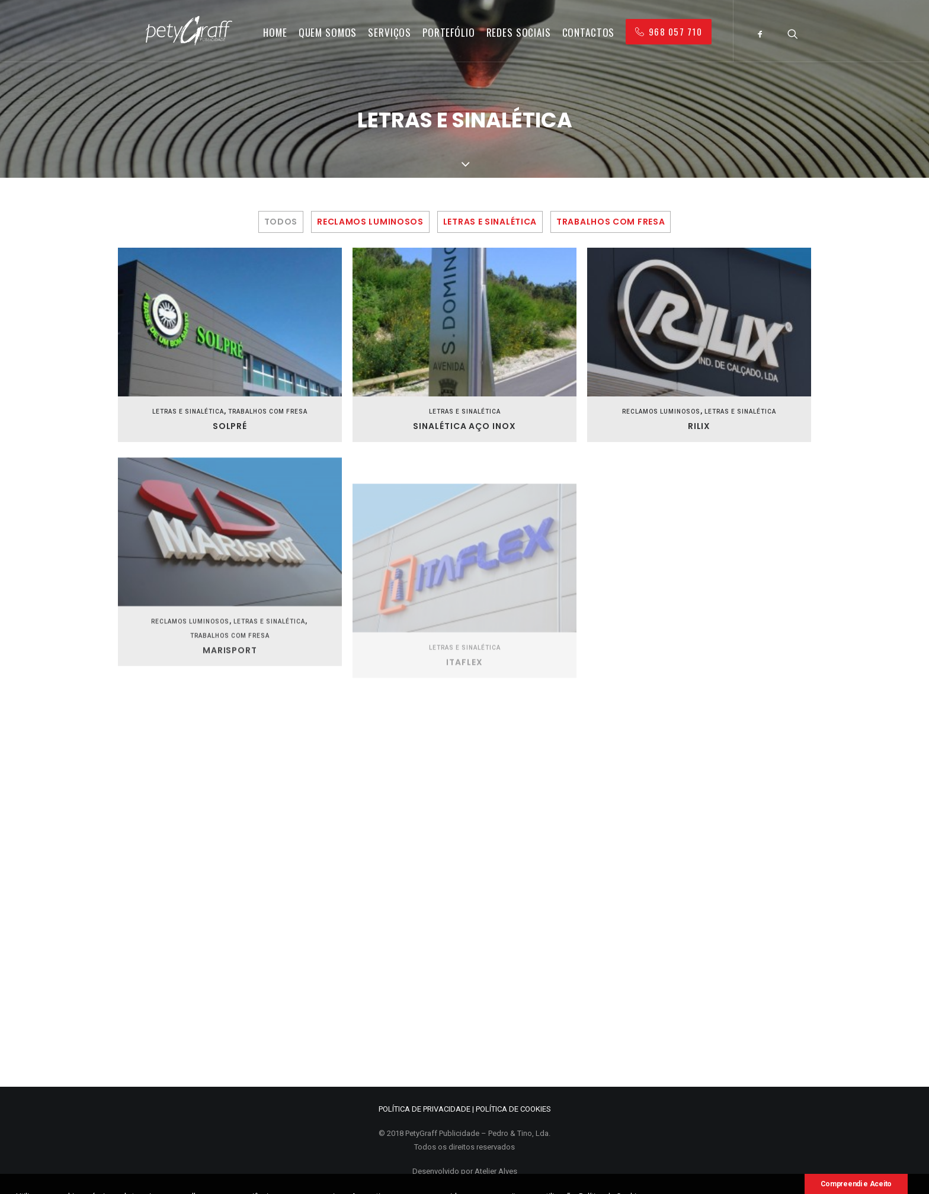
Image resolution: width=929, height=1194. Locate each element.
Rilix (699, 427)
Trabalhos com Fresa (610, 222)
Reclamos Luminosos (370, 222)
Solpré (230, 426)
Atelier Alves (496, 1171)
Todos (281, 222)
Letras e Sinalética (490, 222)
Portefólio (448, 32)
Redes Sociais (518, 32)
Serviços (389, 32)
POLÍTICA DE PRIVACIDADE (424, 1109)
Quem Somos (328, 32)
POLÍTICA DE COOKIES (513, 1109)
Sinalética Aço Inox (465, 426)
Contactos (588, 32)
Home (275, 32)
